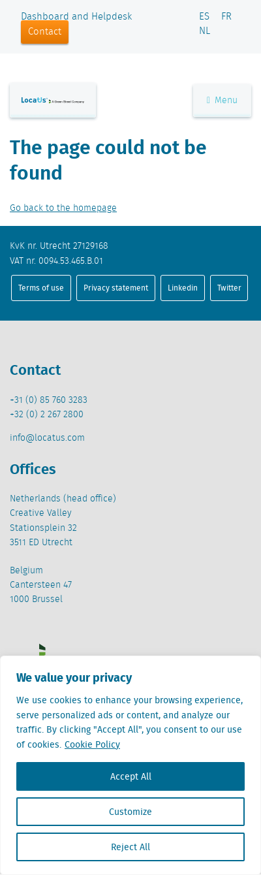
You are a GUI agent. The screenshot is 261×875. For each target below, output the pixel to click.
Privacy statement (116, 287)
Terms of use (41, 287)
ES (204, 17)
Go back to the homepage (63, 208)
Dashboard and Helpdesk (76, 17)
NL (204, 31)
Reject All (130, 846)
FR (226, 17)
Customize (130, 811)
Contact (44, 32)
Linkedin (183, 287)
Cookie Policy (92, 744)
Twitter (229, 287)
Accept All (130, 776)
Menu (222, 100)
